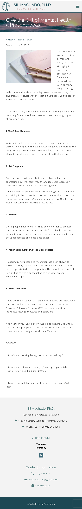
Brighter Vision (48, 504)
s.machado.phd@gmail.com (42, 479)
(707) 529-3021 (43, 473)
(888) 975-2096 (43, 485)
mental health (24, 40)
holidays (10, 40)
